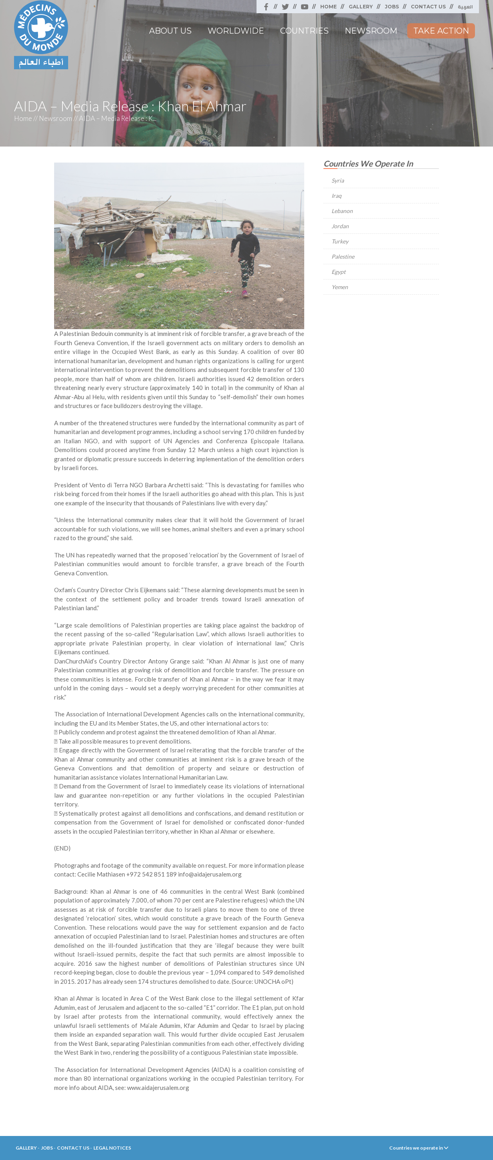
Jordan (340, 226)
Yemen (339, 286)
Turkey (339, 241)
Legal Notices (112, 1148)
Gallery (361, 7)
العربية (465, 6)
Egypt (338, 271)
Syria (337, 180)
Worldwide (236, 31)
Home (328, 7)
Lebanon (342, 210)
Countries (304, 31)
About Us (170, 31)
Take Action (441, 31)
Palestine (342, 256)
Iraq (336, 195)
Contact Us (428, 7)
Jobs (392, 7)
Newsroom (371, 31)
